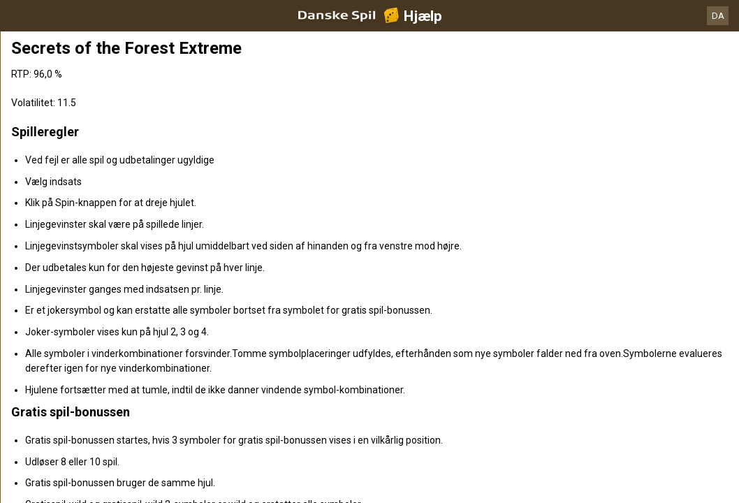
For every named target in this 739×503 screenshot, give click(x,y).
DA (718, 15)
